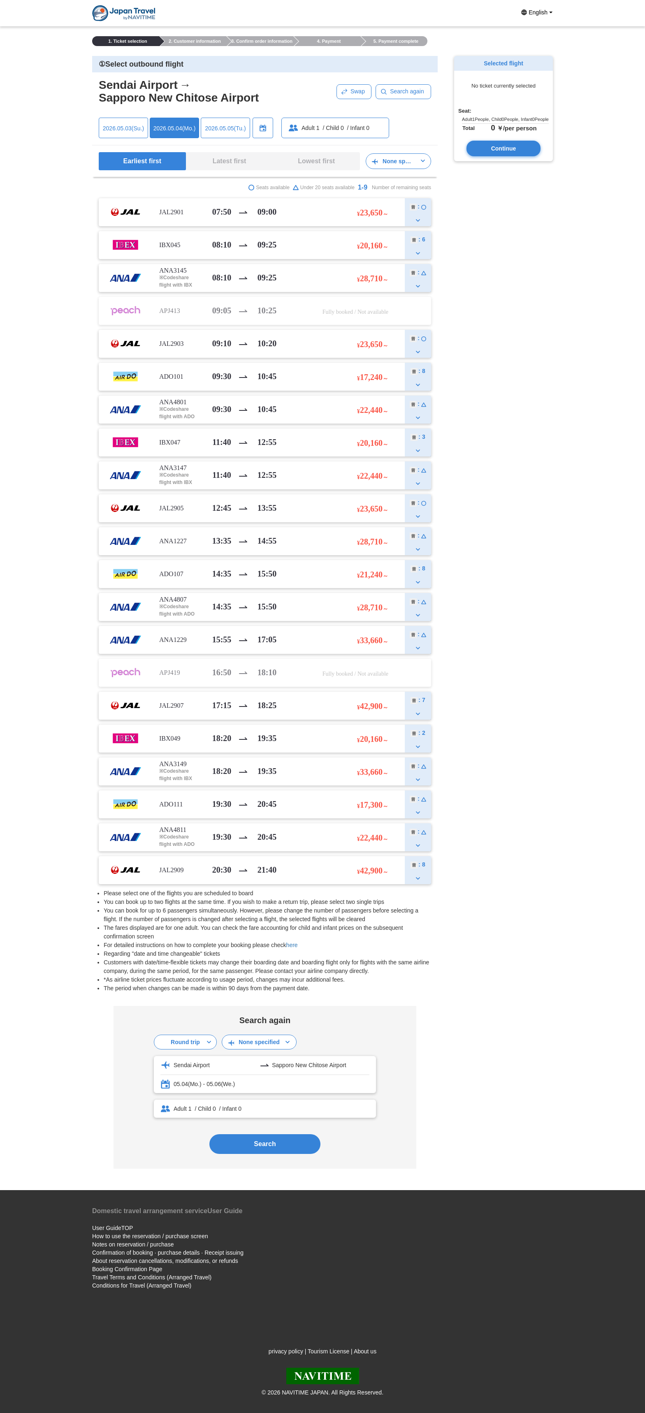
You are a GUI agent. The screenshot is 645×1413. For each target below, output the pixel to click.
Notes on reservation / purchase (133, 1244)
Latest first (229, 161)
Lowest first (316, 161)
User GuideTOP (112, 1228)
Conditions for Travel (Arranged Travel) (141, 1285)
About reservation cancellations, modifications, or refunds (165, 1261)
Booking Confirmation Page (127, 1269)
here (292, 945)
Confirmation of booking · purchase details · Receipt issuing (168, 1252)
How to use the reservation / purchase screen (150, 1236)
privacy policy (286, 1351)
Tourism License (328, 1351)
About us (365, 1351)
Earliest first (142, 161)
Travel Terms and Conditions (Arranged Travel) (151, 1277)
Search (265, 1143)
